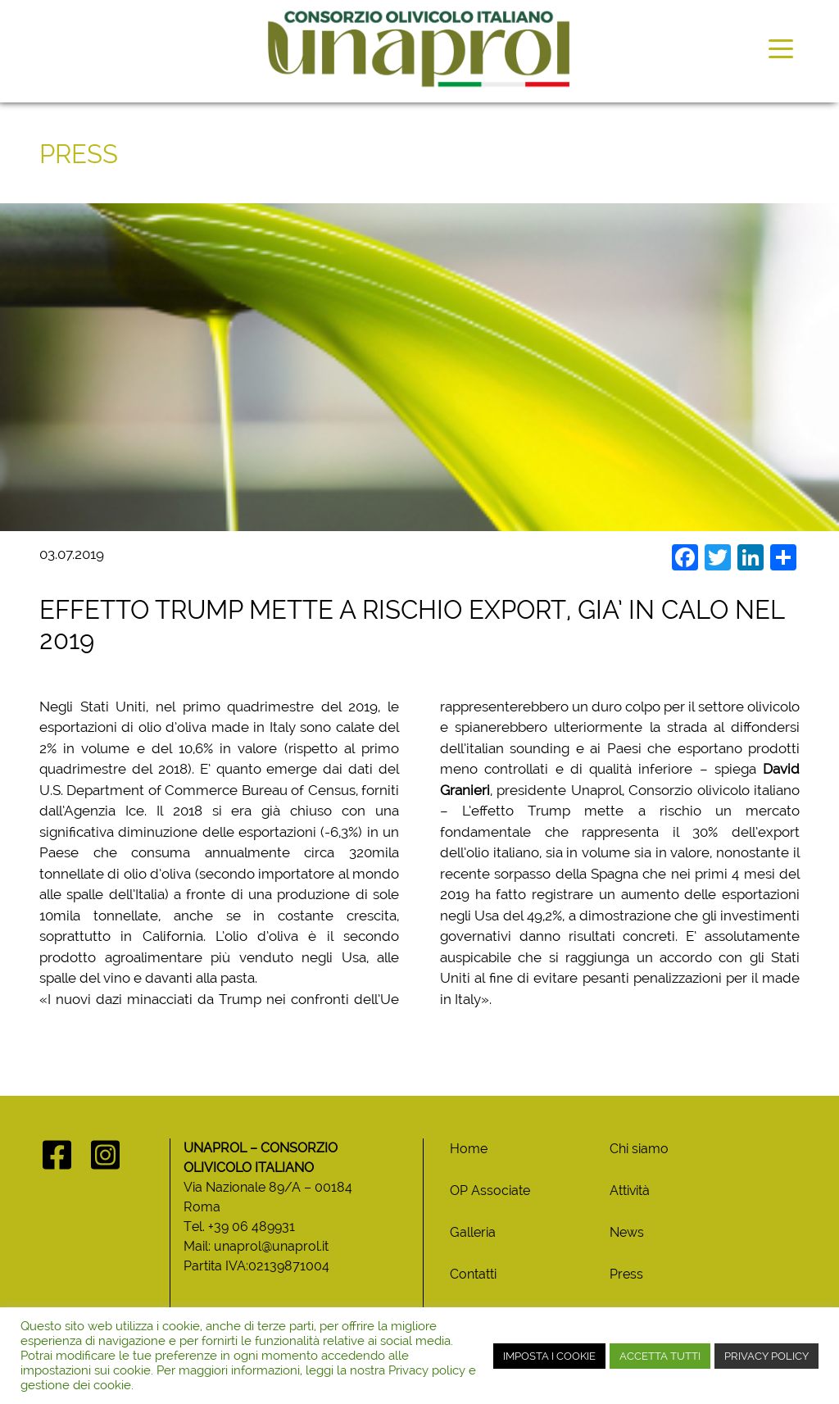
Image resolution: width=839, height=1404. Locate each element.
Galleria (473, 1232)
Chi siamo (639, 1148)
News (627, 1232)
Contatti (473, 1274)
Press (626, 1274)
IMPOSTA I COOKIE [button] (549, 1356)
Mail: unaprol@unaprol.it (256, 1246)
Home (469, 1148)
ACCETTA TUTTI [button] (660, 1356)
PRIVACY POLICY (766, 1356)
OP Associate (490, 1190)
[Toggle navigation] (781, 47)
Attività (630, 1190)
